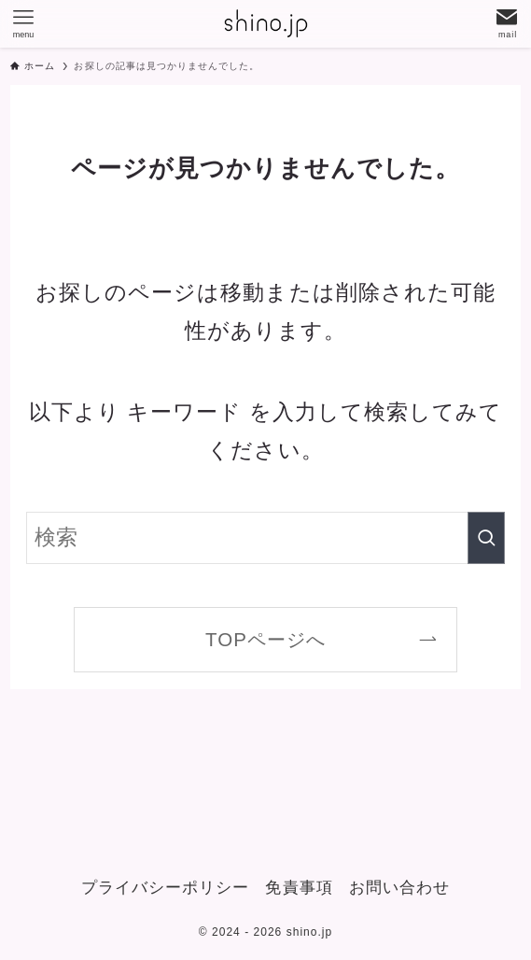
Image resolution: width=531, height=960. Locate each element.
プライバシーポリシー (165, 887)
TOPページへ (265, 639)
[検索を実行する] (486, 538)
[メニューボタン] (23, 23)
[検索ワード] (265, 538)
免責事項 (298, 887)
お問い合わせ (399, 887)
